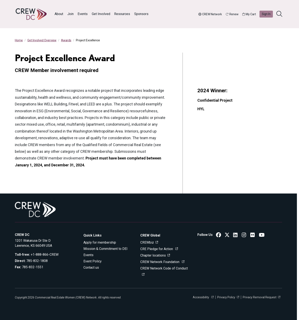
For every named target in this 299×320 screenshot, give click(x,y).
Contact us (91, 267)
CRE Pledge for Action (157, 249)
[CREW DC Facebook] (218, 236)
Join (70, 14)
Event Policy (92, 261)
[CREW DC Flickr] (252, 236)
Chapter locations (153, 255)
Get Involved (101, 14)
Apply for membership (99, 242)
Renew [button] (232, 14)
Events (83, 14)
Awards (66, 40)
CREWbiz (147, 242)
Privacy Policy (226, 297)
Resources (122, 14)
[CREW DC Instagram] (244, 236)
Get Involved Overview (41, 40)
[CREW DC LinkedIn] (235, 236)
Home (19, 40)
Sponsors (141, 14)
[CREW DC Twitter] (227, 236)
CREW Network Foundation (160, 262)
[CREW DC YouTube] (261, 236)
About (59, 14)
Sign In (266, 14)
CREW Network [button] (210, 14)
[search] (279, 14)
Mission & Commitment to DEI (105, 249)
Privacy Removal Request (259, 297)
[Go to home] (31, 14)
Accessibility (201, 297)
